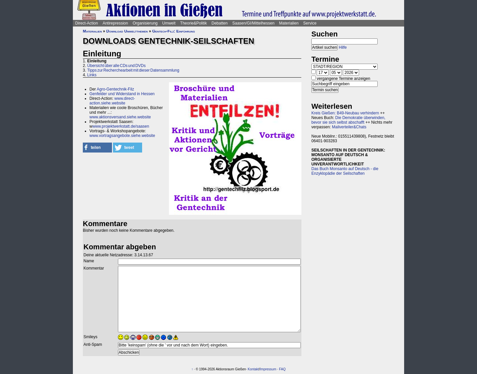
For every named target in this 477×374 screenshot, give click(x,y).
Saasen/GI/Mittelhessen (253, 23)
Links (91, 75)
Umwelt (169, 23)
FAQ (282, 369)
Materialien (289, 23)
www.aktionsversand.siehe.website (120, 117)
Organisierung (144, 23)
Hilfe (343, 47)
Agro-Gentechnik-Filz (115, 89)
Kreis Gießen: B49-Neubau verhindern (345, 113)
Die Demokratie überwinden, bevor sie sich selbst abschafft (348, 120)
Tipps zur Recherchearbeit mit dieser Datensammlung (133, 70)
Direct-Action (86, 23)
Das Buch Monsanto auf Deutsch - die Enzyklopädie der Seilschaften (344, 171)
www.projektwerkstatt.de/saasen (120, 126)
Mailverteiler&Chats (349, 127)
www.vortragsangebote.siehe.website (122, 135)
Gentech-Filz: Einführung (173, 31)
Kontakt (253, 369)
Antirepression (115, 23)
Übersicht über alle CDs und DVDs (116, 65)
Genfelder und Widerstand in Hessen (122, 94)
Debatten (220, 23)
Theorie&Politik (193, 23)
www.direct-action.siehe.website (112, 100)
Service (309, 23)
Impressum (268, 369)
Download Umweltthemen (127, 31)
